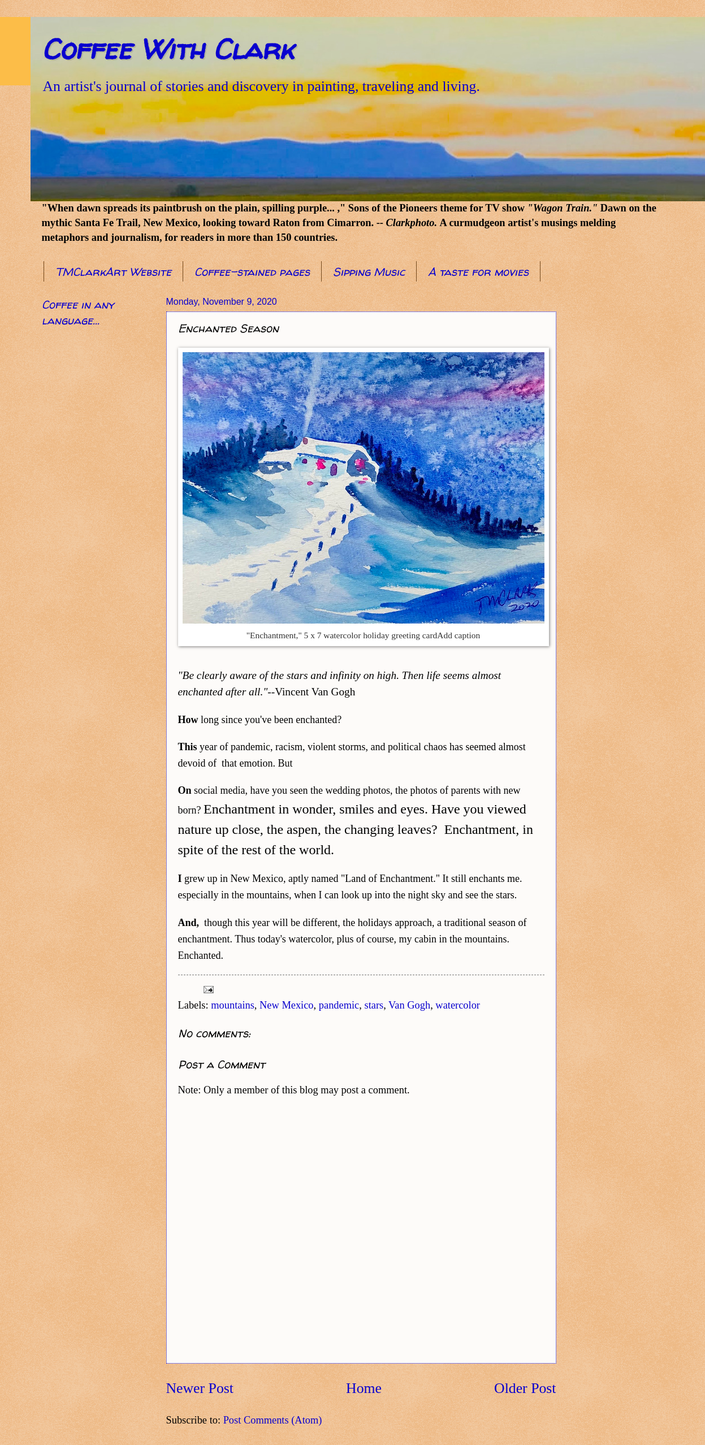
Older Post (525, 1388)
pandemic (339, 1005)
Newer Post (199, 1388)
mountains (232, 1005)
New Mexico (286, 1005)
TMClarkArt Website (113, 271)
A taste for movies (478, 271)
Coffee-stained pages (252, 271)
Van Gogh (409, 1005)
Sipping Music (369, 271)
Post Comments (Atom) (272, 1420)
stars (373, 1005)
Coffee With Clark (167, 48)
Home (364, 1388)
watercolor (457, 1005)
